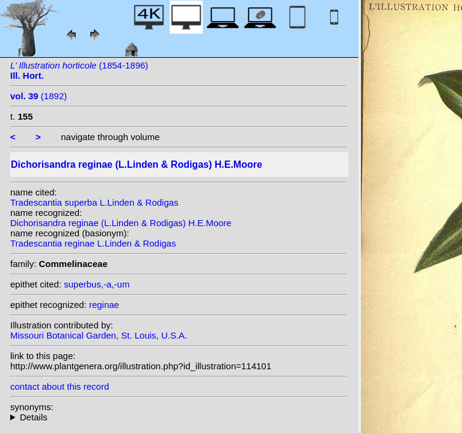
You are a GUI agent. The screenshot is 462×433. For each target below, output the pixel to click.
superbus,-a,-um (96, 284)
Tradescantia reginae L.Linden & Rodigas (93, 243)
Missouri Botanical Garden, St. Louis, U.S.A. (98, 335)
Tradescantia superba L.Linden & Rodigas (94, 202)
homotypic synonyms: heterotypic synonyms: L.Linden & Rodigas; (178, 417)
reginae (104, 304)
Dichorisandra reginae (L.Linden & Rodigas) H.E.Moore (121, 223)
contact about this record (59, 386)
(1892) (38, 96)
